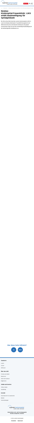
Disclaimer (13, 420)
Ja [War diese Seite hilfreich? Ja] (13, 350)
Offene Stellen (4, 387)
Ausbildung (3, 389)
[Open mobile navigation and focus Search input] (30, 4)
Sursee (2, 365)
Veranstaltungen (4, 400)
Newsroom (5, 8)
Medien (2, 398)
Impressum (20, 420)
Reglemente (3, 381)
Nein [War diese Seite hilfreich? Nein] (20, 350)
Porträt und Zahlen (5, 374)
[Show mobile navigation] (32, 4)
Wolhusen (3, 367)
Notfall (26, 3)
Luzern (2, 363)
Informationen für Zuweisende (8, 395)
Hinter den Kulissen (5, 378)
